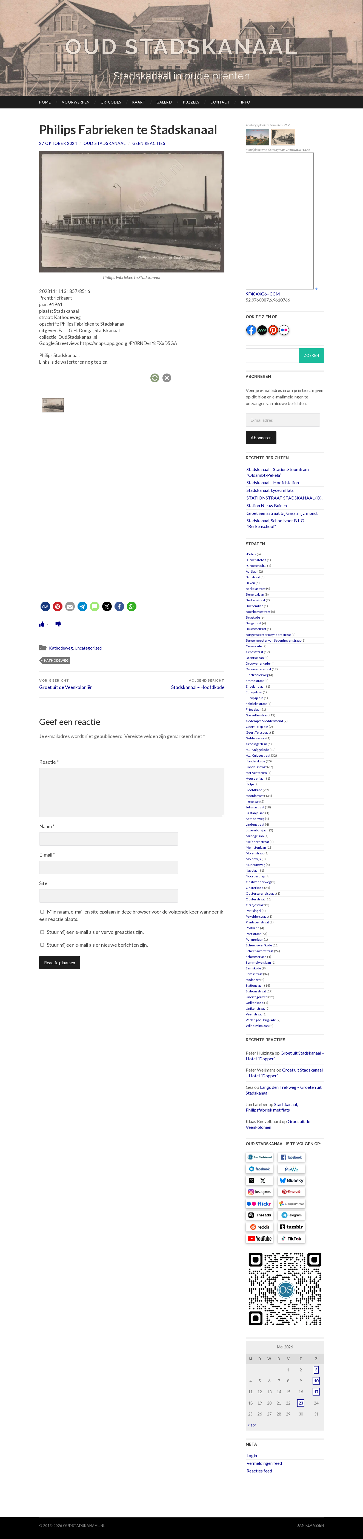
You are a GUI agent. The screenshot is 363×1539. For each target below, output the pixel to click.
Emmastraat (255, 681)
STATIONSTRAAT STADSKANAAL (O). (284, 497)
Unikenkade (255, 1003)
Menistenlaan (256, 847)
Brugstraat (253, 623)
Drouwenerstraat (258, 669)
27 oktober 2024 (58, 143)
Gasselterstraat (257, 715)
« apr (252, 1425)
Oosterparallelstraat (261, 893)
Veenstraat (254, 1014)
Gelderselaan (256, 738)
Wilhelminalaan (257, 1026)
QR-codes (111, 102)
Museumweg (255, 865)
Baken (250, 583)
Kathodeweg (61, 647)
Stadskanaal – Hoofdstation (273, 482)
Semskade (253, 968)
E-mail (47, 855)
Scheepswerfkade (259, 945)
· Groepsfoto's (256, 560)
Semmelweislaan (258, 962)
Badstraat (253, 577)
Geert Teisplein (257, 727)
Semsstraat (254, 974)
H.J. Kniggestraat (258, 755)
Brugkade (253, 617)
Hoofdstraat (255, 796)
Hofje (250, 784)
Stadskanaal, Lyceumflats (270, 490)
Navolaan (252, 870)
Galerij (164, 102)
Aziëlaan (252, 571)
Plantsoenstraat (257, 922)
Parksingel (253, 911)
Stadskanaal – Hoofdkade (197, 684)
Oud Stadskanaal (182, 47)
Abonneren (261, 437)
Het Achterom (256, 773)
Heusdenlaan (255, 778)
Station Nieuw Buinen (267, 505)
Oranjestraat (255, 905)
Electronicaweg (257, 675)
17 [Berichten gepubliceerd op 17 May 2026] (316, 1391)
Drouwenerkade (258, 663)
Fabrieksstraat (256, 704)
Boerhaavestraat (258, 612)
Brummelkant (256, 629)
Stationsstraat (256, 991)
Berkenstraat (255, 600)
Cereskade (254, 646)
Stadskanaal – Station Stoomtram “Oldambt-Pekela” (278, 472)
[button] (45, 606)
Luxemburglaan (257, 830)
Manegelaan (255, 836)
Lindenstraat (255, 824)
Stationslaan (255, 985)
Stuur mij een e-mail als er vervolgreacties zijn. (95, 932)
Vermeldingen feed (264, 1463)
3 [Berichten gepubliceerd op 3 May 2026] (316, 1370)
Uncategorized (88, 647)
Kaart (138, 102)
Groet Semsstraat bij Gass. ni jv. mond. (282, 513)
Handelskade (255, 761)
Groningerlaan (256, 744)
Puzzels (191, 102)
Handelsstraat (256, 767)
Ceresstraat (254, 652)
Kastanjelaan (255, 813)
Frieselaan (253, 709)
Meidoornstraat (257, 842)
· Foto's (251, 554)
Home (45, 102)
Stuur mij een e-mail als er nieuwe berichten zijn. (97, 945)
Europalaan (254, 692)
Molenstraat (255, 853)
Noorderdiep (255, 876)
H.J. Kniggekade (257, 750)
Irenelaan (253, 801)
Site (43, 883)
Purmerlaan (254, 939)
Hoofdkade (254, 790)
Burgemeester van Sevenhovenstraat (273, 640)
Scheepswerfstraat (259, 951)
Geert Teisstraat (258, 732)
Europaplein (254, 698)
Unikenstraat (255, 1008)
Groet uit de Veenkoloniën (66, 684)
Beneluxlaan (255, 594)
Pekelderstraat (257, 916)
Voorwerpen (76, 102)
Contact (220, 102)
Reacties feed (259, 1470)
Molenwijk (253, 859)
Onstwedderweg (258, 882)
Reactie (49, 762)
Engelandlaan (255, 686)
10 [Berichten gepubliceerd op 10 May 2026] (316, 1381)
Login (252, 1455)
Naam (47, 826)
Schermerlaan (256, 957)
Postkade (252, 928)
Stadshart (253, 980)
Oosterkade (255, 888)
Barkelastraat (255, 589)
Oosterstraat (255, 899)
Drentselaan (255, 658)
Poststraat (253, 934)
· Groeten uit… (256, 566)
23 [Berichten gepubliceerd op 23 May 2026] (301, 1403)
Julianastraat (255, 807)
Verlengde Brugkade (261, 1020)
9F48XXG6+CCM (263, 293)
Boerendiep (254, 606)
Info (245, 102)
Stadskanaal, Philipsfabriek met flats (272, 1107)
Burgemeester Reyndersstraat (268, 635)
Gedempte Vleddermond (264, 721)
